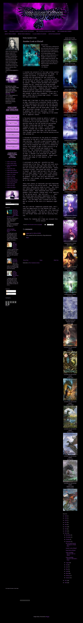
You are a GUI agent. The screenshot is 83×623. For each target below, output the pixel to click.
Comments (9, 293)
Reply (27, 237)
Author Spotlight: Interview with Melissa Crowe (15, 274)
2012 (66, 533)
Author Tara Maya (11, 185)
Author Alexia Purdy (11, 161)
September (68, 541)
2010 (66, 582)
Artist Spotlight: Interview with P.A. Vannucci (15, 245)
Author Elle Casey (11, 168)
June (67, 567)
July (67, 564)
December (68, 535)
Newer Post (25, 260)
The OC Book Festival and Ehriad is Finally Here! (71, 545)
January (68, 577)
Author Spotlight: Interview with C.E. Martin (70, 554)
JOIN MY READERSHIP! (54, 33)
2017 (66, 522)
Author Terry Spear (11, 187)
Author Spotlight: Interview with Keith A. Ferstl (71, 559)
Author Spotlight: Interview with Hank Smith (11, 230)
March (67, 573)
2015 (66, 526)
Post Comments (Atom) (34, 262)
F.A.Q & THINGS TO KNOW (39, 33)
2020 (66, 516)
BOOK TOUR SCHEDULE (24, 33)
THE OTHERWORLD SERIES (64, 31)
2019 (66, 518)
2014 (66, 528)
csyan (27, 233)
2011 (66, 580)
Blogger (47, 616)
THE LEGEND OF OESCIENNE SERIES (45, 31)
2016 (66, 524)
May (67, 569)
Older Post (56, 260)
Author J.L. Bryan (11, 176)
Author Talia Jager (11, 183)
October (68, 539)
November (68, 537)
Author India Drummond (12, 172)
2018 (66, 520)
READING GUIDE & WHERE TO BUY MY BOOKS (22, 31)
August (67, 562)
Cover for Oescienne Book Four (15, 260)
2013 (66, 531)
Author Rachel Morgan (12, 181)
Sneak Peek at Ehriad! (71, 550)
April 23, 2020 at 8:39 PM (35, 233)
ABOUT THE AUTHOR (10, 33)
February (68, 575)
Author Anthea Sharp (11, 163)
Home (6, 31)
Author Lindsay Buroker (12, 180)
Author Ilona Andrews (12, 170)
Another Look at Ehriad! (71, 548)
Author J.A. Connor (11, 174)
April (67, 571)
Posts (8, 291)
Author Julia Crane (11, 178)
